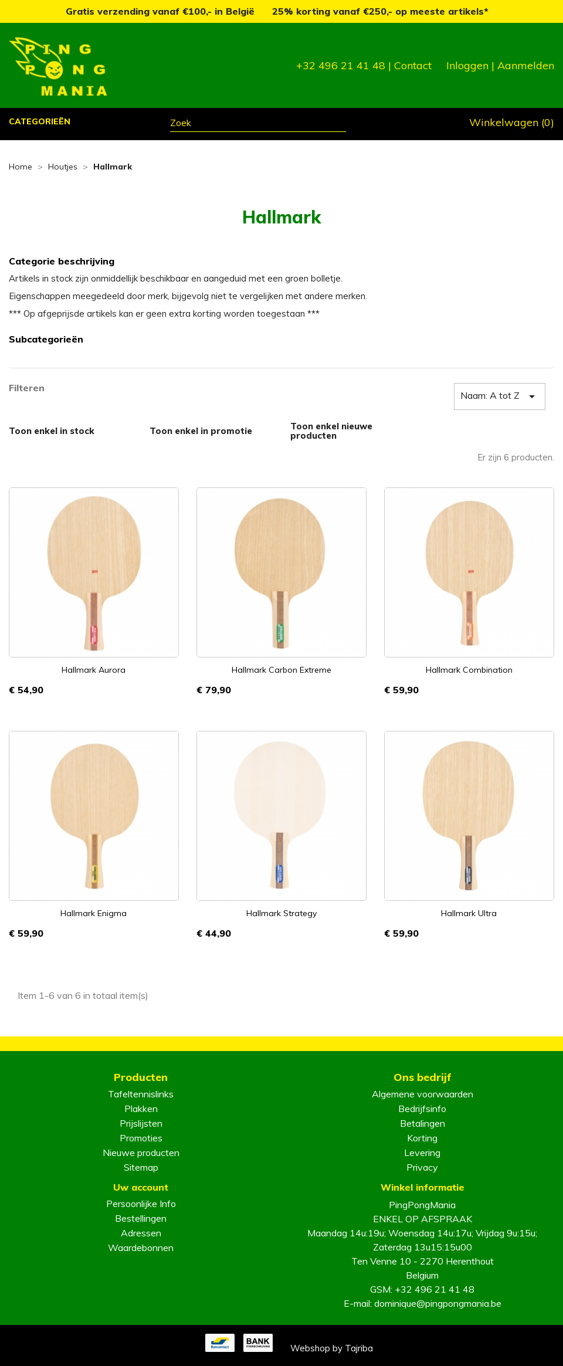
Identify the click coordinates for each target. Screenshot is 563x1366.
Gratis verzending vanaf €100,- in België (161, 11)
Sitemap (141, 1167)
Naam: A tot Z (499, 396)
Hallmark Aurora (94, 670)
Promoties (141, 1138)
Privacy (422, 1167)
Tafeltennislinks (141, 1094)
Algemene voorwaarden (422, 1094)
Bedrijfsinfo (422, 1108)
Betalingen (422, 1123)
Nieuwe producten (141, 1152)
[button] (40, 123)
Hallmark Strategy (281, 913)
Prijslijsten (141, 1123)
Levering (422, 1152)
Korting (422, 1138)
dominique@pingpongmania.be (437, 1303)
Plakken (141, 1108)
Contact (413, 65)
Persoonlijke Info (141, 1203)
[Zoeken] (258, 124)
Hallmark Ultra (469, 913)
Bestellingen (141, 1218)
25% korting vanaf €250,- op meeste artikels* (380, 11)
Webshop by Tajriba (331, 1348)
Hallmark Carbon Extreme (281, 670)
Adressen (141, 1233)
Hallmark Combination (469, 670)
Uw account (140, 1187)
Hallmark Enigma (93, 913)
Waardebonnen (141, 1247)
